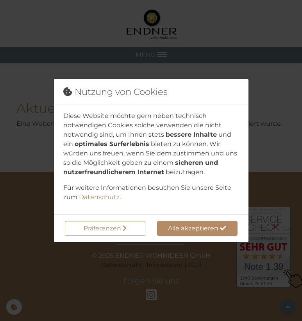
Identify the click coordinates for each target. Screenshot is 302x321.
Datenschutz (99, 197)
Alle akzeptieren (197, 228)
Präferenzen (105, 228)
